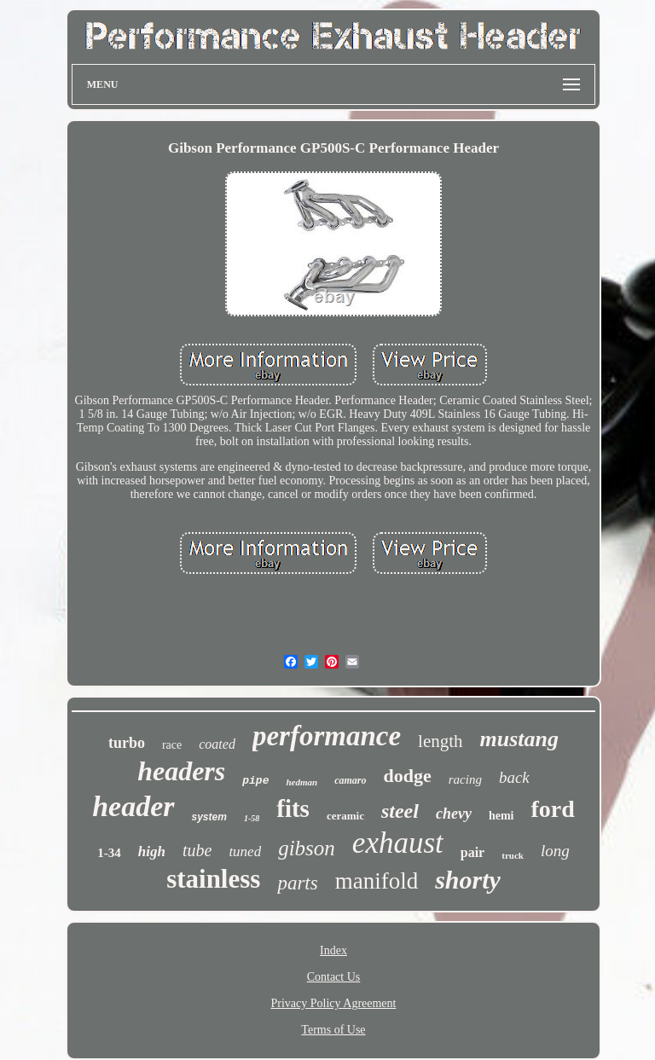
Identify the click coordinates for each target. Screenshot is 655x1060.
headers (181, 771)
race (172, 745)
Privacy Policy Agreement (334, 1003)
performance (326, 736)
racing (465, 779)
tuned (245, 851)
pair (472, 852)
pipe (255, 780)
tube (197, 850)
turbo (126, 742)
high (151, 851)
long (555, 851)
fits (293, 808)
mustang (519, 739)
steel (400, 811)
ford (552, 809)
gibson (306, 848)
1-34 (109, 853)
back (514, 777)
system (209, 817)
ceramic (345, 815)
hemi (501, 815)
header (133, 806)
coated (217, 744)
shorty (468, 880)
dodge (408, 775)
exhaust (397, 843)
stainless (213, 879)
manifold (376, 881)
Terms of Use (333, 1029)
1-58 (251, 818)
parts (297, 883)
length (440, 741)
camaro (350, 780)
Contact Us (334, 976)
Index (333, 950)
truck (512, 855)
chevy (454, 813)
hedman (301, 782)
